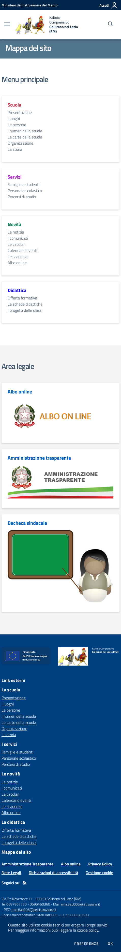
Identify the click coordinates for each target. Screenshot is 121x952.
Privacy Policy (100, 864)
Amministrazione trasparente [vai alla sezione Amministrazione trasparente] (39, 458)
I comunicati (18, 238)
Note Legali (11, 872)
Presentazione (20, 112)
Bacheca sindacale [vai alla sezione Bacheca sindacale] (27, 523)
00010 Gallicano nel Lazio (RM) (58, 898)
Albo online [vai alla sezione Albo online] (20, 392)
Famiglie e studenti (23, 184)
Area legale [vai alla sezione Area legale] (18, 366)
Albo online (17, 263)
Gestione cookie (99, 872)
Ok (110, 943)
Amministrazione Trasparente (27, 864)
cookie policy (87, 930)
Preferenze (86, 943)
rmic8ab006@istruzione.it (80, 904)
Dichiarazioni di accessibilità (53, 872)
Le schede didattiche (25, 304)
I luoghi (14, 118)
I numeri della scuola (25, 131)
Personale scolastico (25, 191)
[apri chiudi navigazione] (7, 24)
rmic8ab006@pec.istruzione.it (33, 909)
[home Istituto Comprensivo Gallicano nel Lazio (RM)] (47, 24)
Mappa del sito (16, 852)
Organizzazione (20, 143)
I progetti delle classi (25, 310)
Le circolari (16, 244)
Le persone (17, 125)
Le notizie (16, 232)
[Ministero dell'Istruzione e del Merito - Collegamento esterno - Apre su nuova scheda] (29, 5)
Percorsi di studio (22, 197)
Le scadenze (18, 256)
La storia (15, 149)
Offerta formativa (22, 298)
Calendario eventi (22, 250)
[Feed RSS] (24, 882)
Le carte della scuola (25, 137)
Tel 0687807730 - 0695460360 (26, 904)
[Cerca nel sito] (110, 24)
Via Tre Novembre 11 (17, 898)
